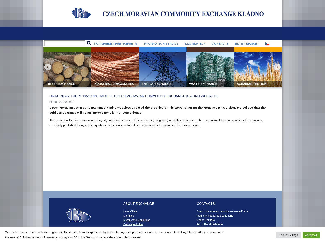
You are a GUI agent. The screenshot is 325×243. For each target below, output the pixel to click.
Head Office (130, 211)
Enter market (247, 43)
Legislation (195, 43)
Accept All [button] (311, 235)
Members (128, 215)
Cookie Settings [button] (288, 235)
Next (277, 67)
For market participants (115, 43)
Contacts (220, 43)
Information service (161, 43)
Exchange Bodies (133, 224)
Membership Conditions (136, 220)
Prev (47, 67)
